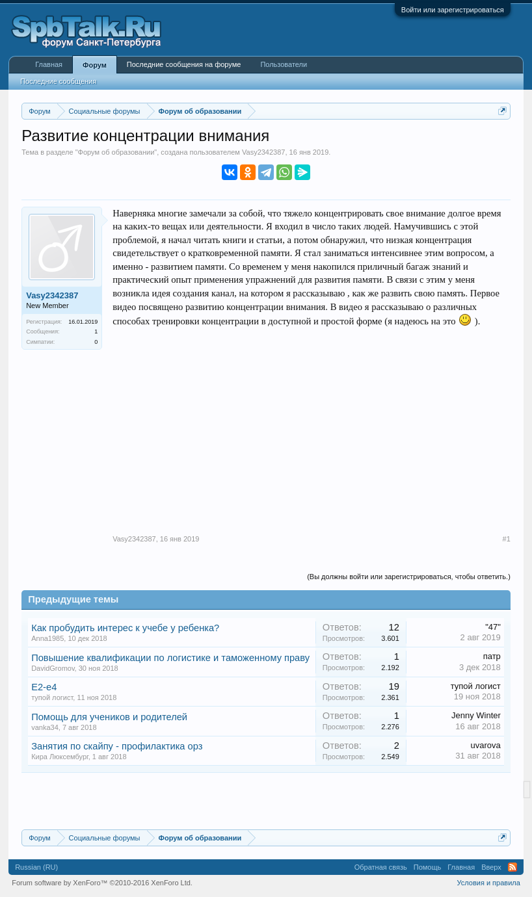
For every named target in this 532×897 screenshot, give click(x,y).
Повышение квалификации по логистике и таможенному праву (170, 658)
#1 (507, 539)
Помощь (428, 867)
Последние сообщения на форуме (184, 64)
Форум (95, 65)
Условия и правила (488, 883)
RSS (512, 867)
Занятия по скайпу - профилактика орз (116, 746)
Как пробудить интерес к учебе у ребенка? (125, 628)
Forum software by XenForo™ (102, 883)
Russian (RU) (36, 867)
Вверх (491, 867)
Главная (48, 64)
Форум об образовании (116, 152)
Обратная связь (380, 867)
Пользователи (283, 64)
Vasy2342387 (263, 152)
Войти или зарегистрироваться (452, 10)
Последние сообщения (58, 81)
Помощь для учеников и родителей (109, 717)
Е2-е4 (44, 687)
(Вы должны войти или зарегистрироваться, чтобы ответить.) (409, 576)
